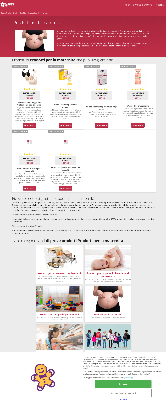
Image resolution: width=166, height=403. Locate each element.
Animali (89, 332)
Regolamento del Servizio (125, 329)
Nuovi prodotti (71, 335)
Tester (160, 5)
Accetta (123, 384)
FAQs (116, 326)
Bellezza (68, 326)
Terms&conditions (77, 351)
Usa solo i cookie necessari (123, 393)
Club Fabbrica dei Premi (124, 332)
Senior (88, 335)
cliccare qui (129, 378)
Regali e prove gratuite (138, 5)
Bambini (68, 332)
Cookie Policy (91, 351)
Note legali (113, 343)
